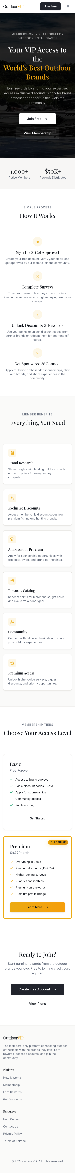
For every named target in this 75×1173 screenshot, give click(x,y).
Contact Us (10, 1126)
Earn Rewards (12, 1092)
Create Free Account (38, 989)
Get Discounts (12, 1099)
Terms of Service (14, 1141)
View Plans (37, 1004)
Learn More (38, 907)
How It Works (12, 1077)
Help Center (11, 1119)
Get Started (37, 818)
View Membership (37, 134)
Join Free (50, 6)
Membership (11, 1085)
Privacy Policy (12, 1133)
